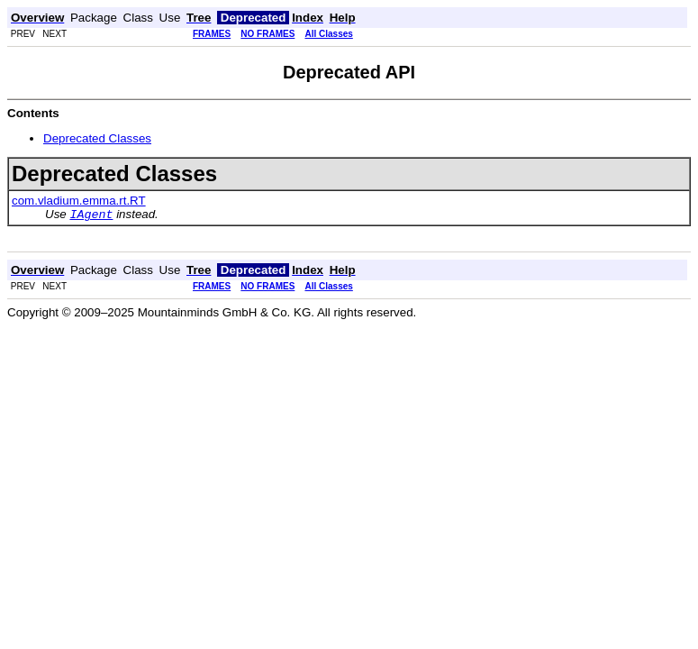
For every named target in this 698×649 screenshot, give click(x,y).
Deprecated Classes (97, 138)
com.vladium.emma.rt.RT (79, 200)
